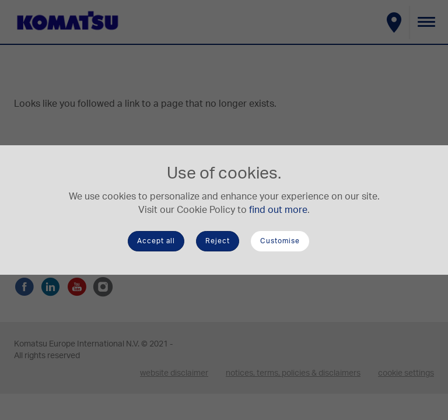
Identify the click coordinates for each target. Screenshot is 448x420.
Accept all (156, 240)
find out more (278, 210)
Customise (280, 240)
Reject (217, 240)
